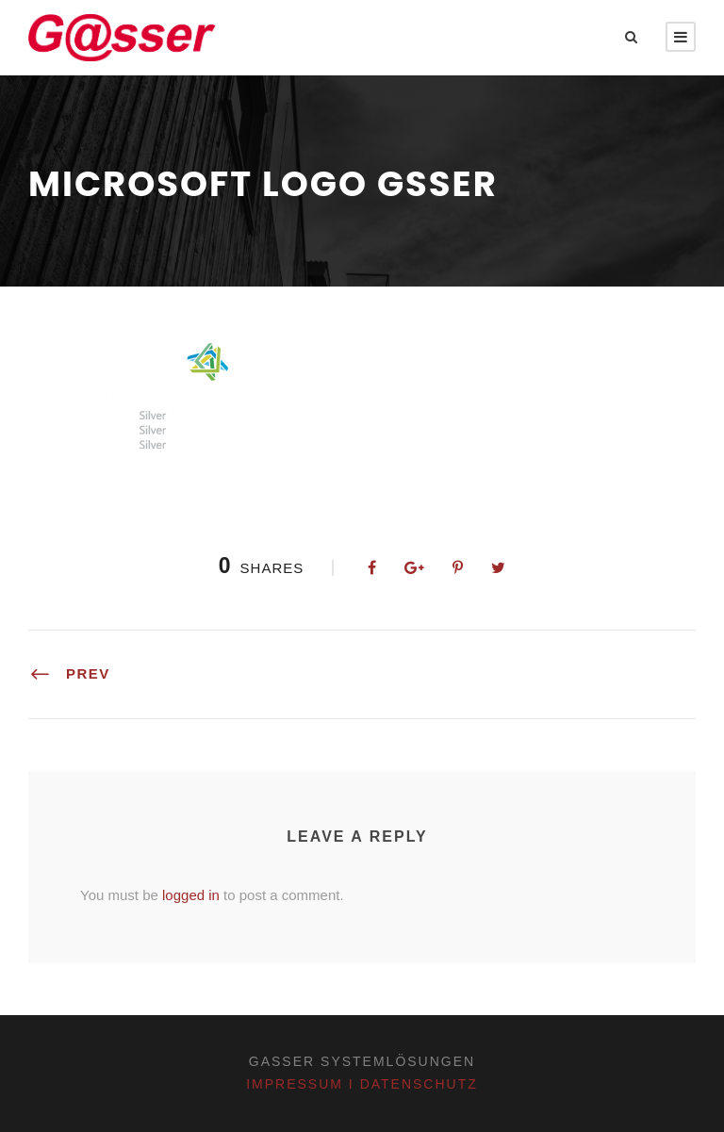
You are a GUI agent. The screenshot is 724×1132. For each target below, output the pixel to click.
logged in (191, 895)
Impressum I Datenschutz (362, 1083)
